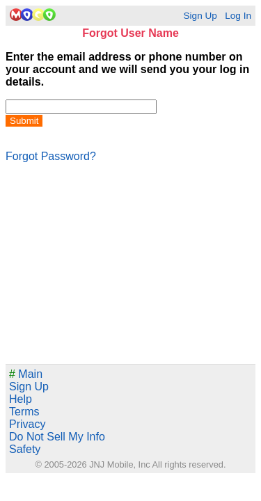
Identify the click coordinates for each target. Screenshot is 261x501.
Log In (238, 15)
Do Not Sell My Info (57, 437)
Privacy (27, 424)
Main (25, 374)
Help (20, 399)
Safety (24, 449)
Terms (24, 412)
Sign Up (199, 15)
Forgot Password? (51, 156)
